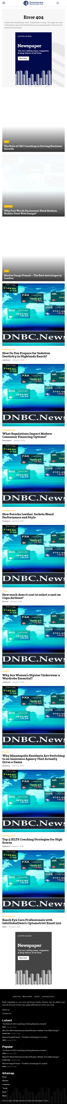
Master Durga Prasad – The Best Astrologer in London (24, 1037)
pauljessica (6, 521)
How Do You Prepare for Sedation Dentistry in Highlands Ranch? (26, 354)
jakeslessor (6, 360)
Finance (5, 752)
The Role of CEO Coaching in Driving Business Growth (24, 1024)
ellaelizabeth (6, 441)
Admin (4, 927)
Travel (5, 591)
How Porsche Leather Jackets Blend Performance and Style (28, 515)
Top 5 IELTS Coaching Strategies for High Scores (32, 840)
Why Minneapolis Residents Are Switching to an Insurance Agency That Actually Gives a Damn (33, 759)
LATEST (5, 671)
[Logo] (33, 3)
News (6, 142)
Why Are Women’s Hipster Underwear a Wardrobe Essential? (31, 676)
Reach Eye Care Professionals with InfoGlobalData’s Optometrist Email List (31, 921)
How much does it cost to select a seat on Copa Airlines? (31, 596)
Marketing (8, 206)
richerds (5, 602)
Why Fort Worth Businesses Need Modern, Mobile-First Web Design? (30, 1030)
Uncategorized (8, 349)
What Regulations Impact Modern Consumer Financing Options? (27, 435)
